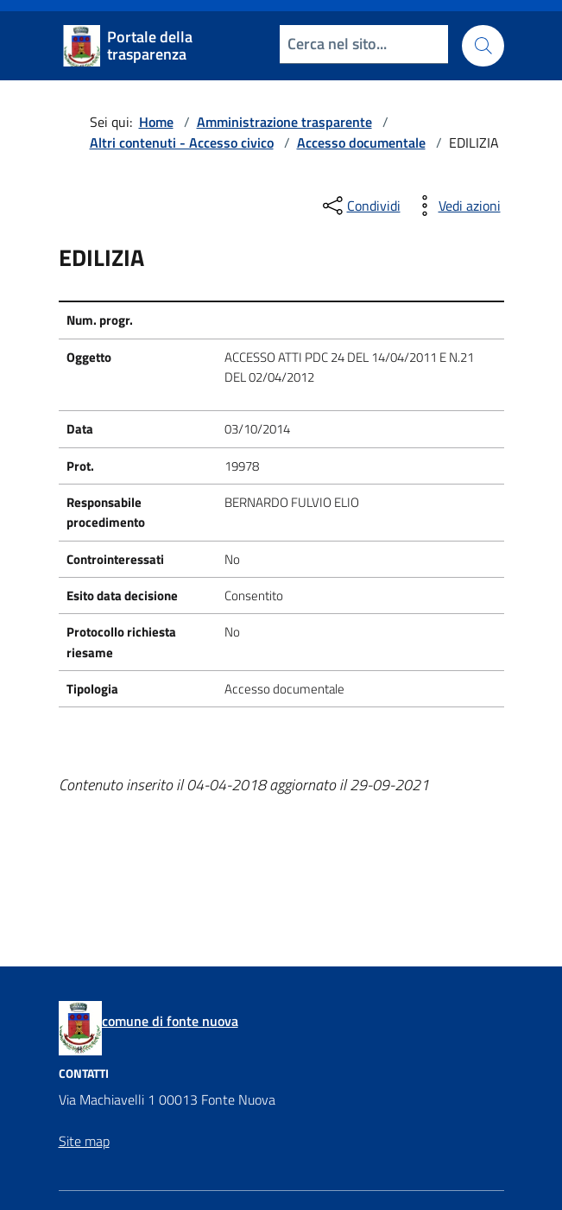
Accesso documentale (361, 142)
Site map (84, 1141)
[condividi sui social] (360, 205)
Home (156, 121)
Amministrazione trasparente (284, 121)
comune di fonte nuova (170, 1020)
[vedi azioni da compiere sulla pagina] (455, 205)
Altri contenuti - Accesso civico (182, 142)
